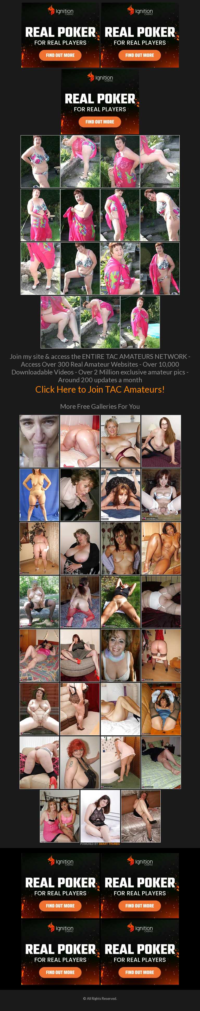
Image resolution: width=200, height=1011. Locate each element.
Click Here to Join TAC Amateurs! (100, 389)
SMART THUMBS (109, 843)
